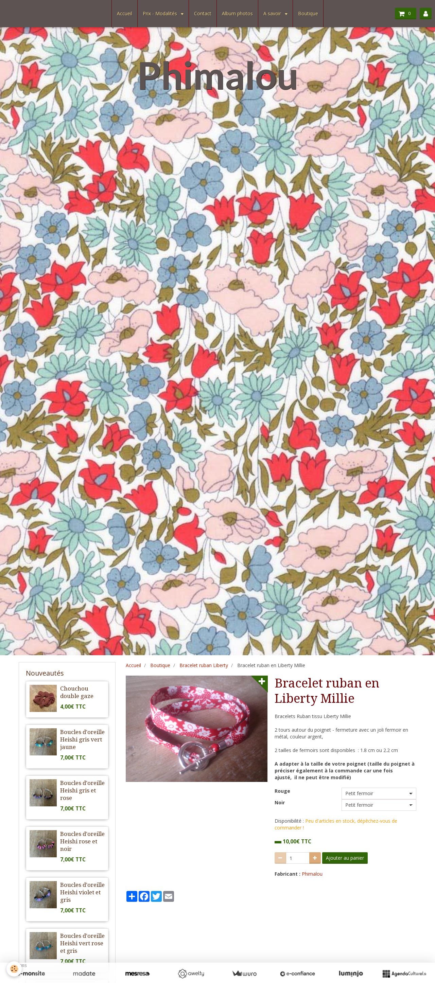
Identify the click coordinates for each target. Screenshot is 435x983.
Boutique (308, 13)
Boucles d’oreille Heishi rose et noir (82, 841)
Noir (280, 802)
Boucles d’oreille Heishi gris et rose (82, 790)
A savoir (272, 13)
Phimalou (312, 874)
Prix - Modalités (160, 13)
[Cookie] (14, 969)
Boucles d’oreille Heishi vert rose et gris (82, 943)
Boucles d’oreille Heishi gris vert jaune (82, 739)
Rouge (282, 791)
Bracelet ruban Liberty (203, 665)
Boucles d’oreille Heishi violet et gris (82, 892)
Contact (202, 13)
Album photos (237, 13)
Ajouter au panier (345, 858)
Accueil (124, 13)
